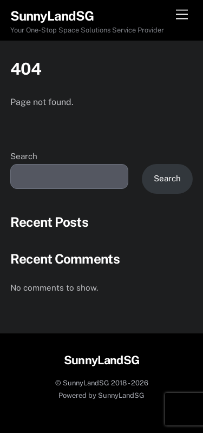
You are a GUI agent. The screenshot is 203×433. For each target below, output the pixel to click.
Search (23, 156)
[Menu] (182, 14)
